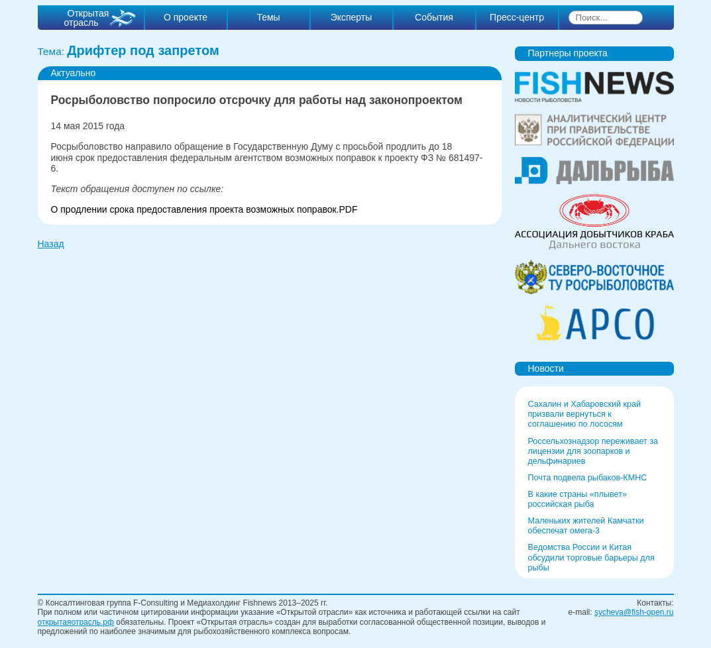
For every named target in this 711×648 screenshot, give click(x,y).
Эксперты (351, 17)
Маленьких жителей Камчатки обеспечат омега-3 (586, 525)
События (434, 17)
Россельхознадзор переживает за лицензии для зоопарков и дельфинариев (593, 451)
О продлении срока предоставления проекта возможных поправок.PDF (204, 209)
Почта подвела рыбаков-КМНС (587, 477)
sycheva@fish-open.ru (634, 612)
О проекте (185, 17)
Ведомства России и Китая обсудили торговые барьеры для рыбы (591, 557)
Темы (268, 17)
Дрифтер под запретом (143, 50)
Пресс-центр (517, 17)
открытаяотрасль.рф (76, 622)
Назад (51, 244)
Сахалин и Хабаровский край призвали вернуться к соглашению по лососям (584, 414)
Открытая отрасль (86, 18)
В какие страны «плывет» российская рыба (577, 499)
